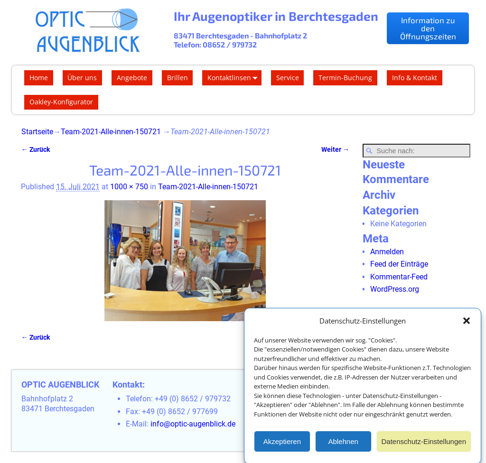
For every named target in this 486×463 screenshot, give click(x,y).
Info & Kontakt (414, 77)
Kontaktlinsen (234, 77)
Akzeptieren (282, 445)
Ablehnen (343, 445)
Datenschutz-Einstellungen (424, 445)
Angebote (132, 77)
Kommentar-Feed (399, 276)
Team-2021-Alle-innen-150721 (111, 131)
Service (287, 77)
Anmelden (387, 251)
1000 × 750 (129, 186)
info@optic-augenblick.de (192, 423)
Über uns (82, 77)
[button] (466, 325)
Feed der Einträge (399, 264)
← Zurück (35, 150)
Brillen (177, 77)
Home (38, 77)
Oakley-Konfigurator (61, 101)
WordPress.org (394, 289)
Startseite (37, 131)
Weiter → (335, 150)
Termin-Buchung (345, 77)
